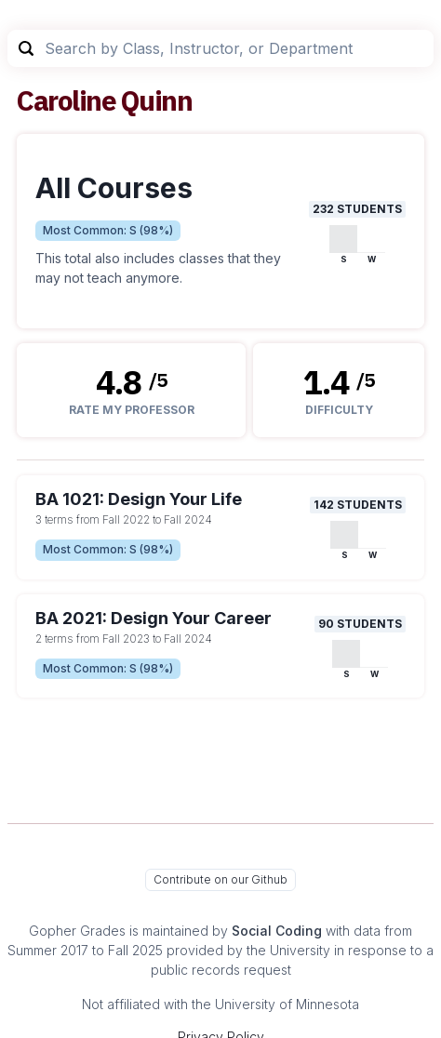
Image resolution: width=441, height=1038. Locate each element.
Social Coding (277, 930)
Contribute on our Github (220, 879)
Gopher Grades (77, 930)
